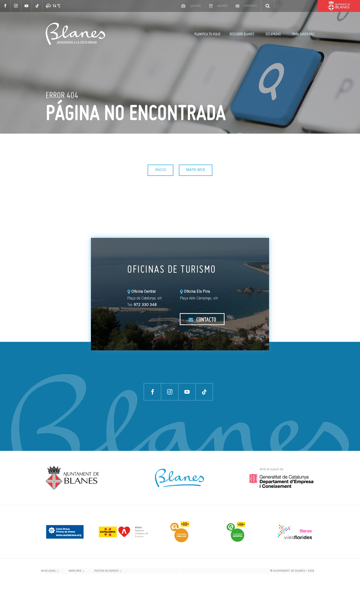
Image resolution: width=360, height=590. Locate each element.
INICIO (160, 170)
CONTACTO (202, 319)
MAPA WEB (195, 170)
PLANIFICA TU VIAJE (207, 34)
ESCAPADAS (273, 34)
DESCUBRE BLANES (242, 34)
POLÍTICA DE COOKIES (106, 571)
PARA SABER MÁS (303, 34)
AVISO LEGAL (48, 571)
